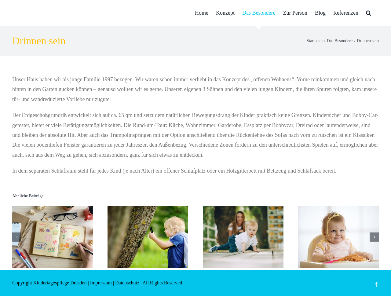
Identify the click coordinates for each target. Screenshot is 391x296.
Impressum (101, 282)
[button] (368, 13)
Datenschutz (127, 282)
